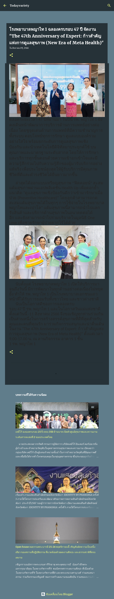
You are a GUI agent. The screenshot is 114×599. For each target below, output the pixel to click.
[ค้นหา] (109, 5)
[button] (11, 55)
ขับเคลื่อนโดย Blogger (57, 594)
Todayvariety (19, 5)
